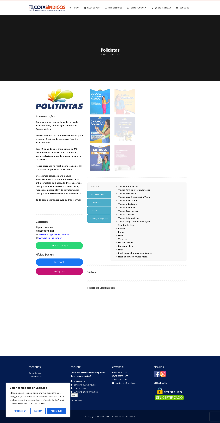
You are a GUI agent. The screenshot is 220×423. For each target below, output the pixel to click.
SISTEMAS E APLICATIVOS (85, 385)
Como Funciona (35, 376)
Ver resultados (77, 400)
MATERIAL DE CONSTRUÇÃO (86, 392)
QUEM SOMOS (91, 8)
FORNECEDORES (113, 8)
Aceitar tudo (57, 410)
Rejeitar (38, 410)
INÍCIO (73, 8)
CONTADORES (80, 388)
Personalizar (19, 410)
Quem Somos (35, 373)
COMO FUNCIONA (136, 8)
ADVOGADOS (79, 381)
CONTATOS (182, 8)
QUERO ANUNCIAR (161, 8)
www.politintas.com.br (50, 238)
